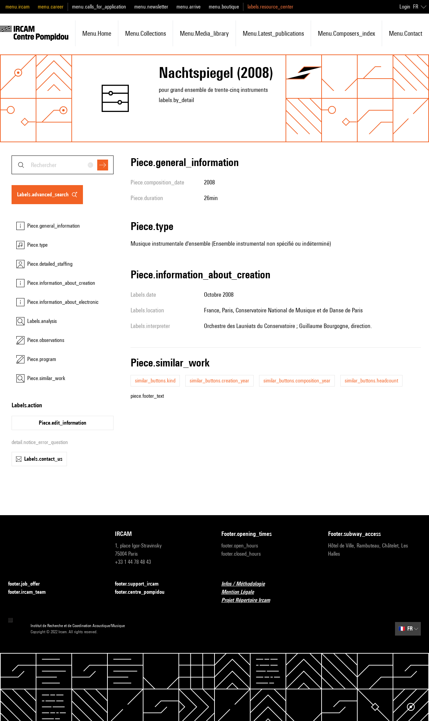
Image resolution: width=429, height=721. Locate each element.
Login (404, 6)
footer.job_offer (28, 584)
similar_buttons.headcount (371, 380)
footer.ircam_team (31, 592)
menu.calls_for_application (99, 6)
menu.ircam (17, 6)
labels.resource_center (270, 6)
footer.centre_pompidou (144, 592)
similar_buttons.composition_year (296, 380)
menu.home (96, 33)
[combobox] (63, 164)
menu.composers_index (346, 33)
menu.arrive (188, 6)
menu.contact (405, 33)
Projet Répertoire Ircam (249, 600)
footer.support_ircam (141, 584)
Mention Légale (241, 592)
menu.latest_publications (273, 33)
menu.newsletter (151, 6)
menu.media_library (204, 33)
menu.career (51, 6)
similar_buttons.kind (155, 380)
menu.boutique (224, 6)
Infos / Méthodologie (247, 584)
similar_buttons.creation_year (219, 380)
